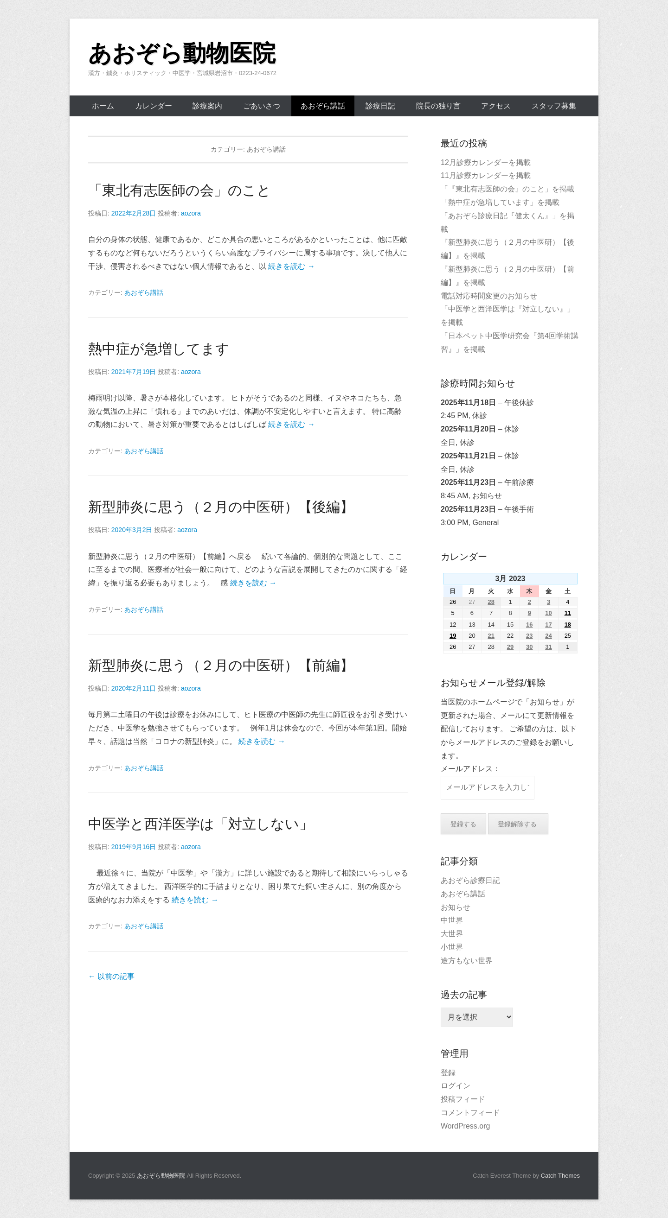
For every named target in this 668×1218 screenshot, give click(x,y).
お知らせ (455, 907)
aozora (191, 213)
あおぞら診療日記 (470, 880)
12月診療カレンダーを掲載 (486, 162)
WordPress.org (465, 1126)
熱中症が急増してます (159, 348)
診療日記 (380, 106)
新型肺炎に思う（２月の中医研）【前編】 (221, 665)
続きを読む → (291, 266)
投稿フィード (463, 1099)
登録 (448, 1073)
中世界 (452, 920)
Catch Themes (560, 1175)
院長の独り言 (438, 106)
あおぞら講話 (323, 106)
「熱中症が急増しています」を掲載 (500, 202)
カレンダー (153, 106)
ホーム (103, 106)
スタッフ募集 (554, 106)
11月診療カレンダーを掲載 (486, 175)
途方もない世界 (467, 960)
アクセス (496, 106)
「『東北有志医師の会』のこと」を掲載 (507, 189)
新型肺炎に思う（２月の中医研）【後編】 (221, 506)
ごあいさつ (261, 106)
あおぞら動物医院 (182, 53)
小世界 (452, 947)
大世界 (452, 934)
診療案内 (207, 106)
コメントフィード (470, 1112)
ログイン (455, 1086)
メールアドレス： (470, 769)
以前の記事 (111, 976)
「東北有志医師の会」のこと (179, 190)
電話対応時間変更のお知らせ (489, 296)
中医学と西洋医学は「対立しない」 (200, 823)
